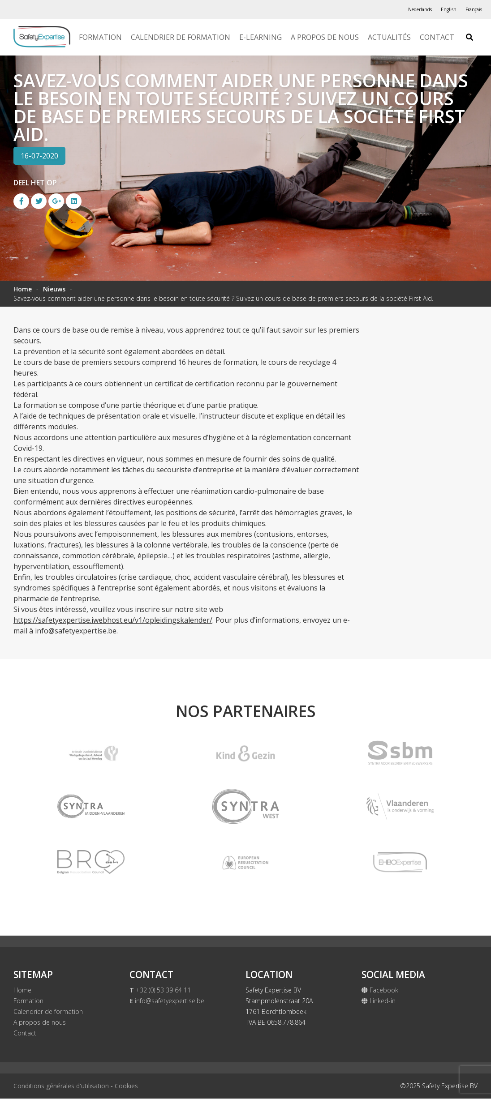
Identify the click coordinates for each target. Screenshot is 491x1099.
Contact (437, 37)
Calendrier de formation (180, 37)
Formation (100, 37)
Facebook (380, 990)
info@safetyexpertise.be (166, 1001)
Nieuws (54, 289)
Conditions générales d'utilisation (61, 1086)
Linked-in (379, 1001)
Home (22, 289)
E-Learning (260, 37)
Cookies (126, 1086)
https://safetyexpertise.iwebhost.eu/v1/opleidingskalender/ (112, 620)
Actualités (389, 37)
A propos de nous (325, 37)
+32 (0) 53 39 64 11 (160, 990)
